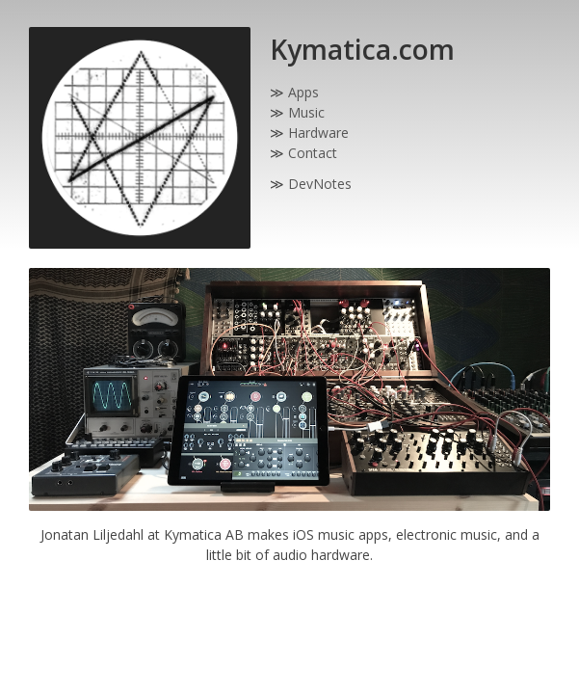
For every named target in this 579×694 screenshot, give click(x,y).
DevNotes (320, 183)
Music (306, 112)
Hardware (318, 132)
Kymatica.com (362, 49)
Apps (303, 92)
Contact (312, 153)
